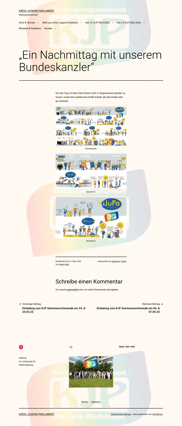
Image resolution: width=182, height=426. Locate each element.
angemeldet (72, 289)
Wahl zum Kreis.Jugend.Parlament (60, 22)
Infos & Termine (27, 22)
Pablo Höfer (64, 264)
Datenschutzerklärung (121, 414)
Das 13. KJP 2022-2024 (129, 22)
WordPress (157, 414)
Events (123, 261)
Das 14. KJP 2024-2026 (97, 22)
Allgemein (116, 261)
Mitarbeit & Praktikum (30, 28)
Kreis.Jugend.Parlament (37, 11)
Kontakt (48, 28)
